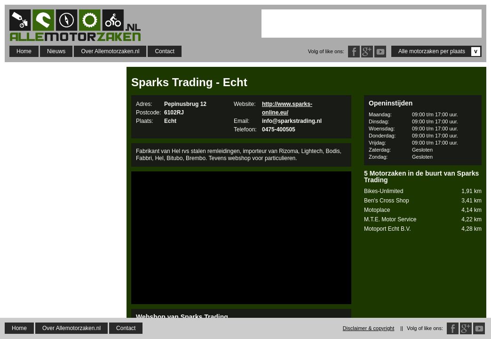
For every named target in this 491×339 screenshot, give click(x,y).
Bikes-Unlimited (423, 191)
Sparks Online (159, 331)
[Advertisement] (371, 23)
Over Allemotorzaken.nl (110, 51)
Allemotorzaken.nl (79, 25)
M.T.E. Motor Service (423, 219)
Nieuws (56, 51)
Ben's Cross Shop (423, 200)
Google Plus (367, 51)
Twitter (380, 51)
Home (24, 51)
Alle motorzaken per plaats (439, 51)
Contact (164, 51)
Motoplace (423, 210)
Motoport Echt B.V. (423, 229)
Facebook (354, 51)
